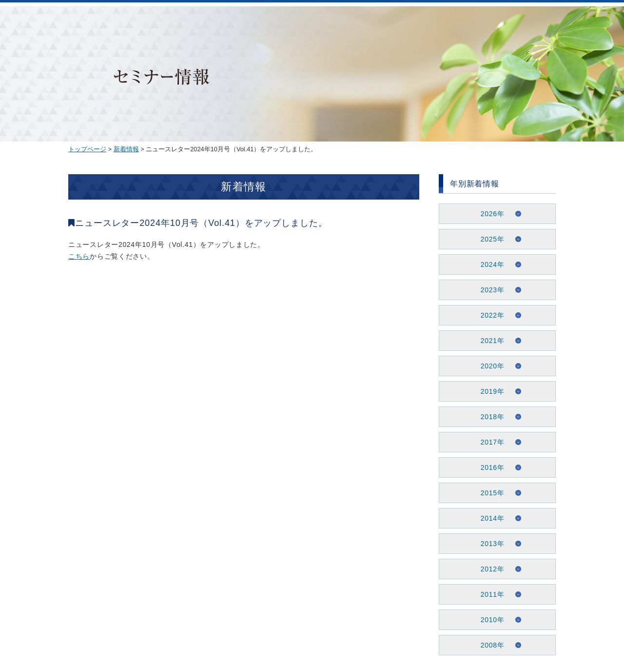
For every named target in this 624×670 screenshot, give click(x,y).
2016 (489, 467)
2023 (489, 290)
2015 (489, 493)
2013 (489, 544)
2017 (489, 442)
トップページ (87, 149)
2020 (489, 366)
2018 (489, 417)
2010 (489, 620)
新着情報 (126, 149)
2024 (489, 264)
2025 (489, 239)
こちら (79, 256)
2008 (489, 645)
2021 (489, 341)
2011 (489, 594)
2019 (489, 391)
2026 (489, 214)
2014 (489, 518)
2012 (489, 569)
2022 (489, 315)
